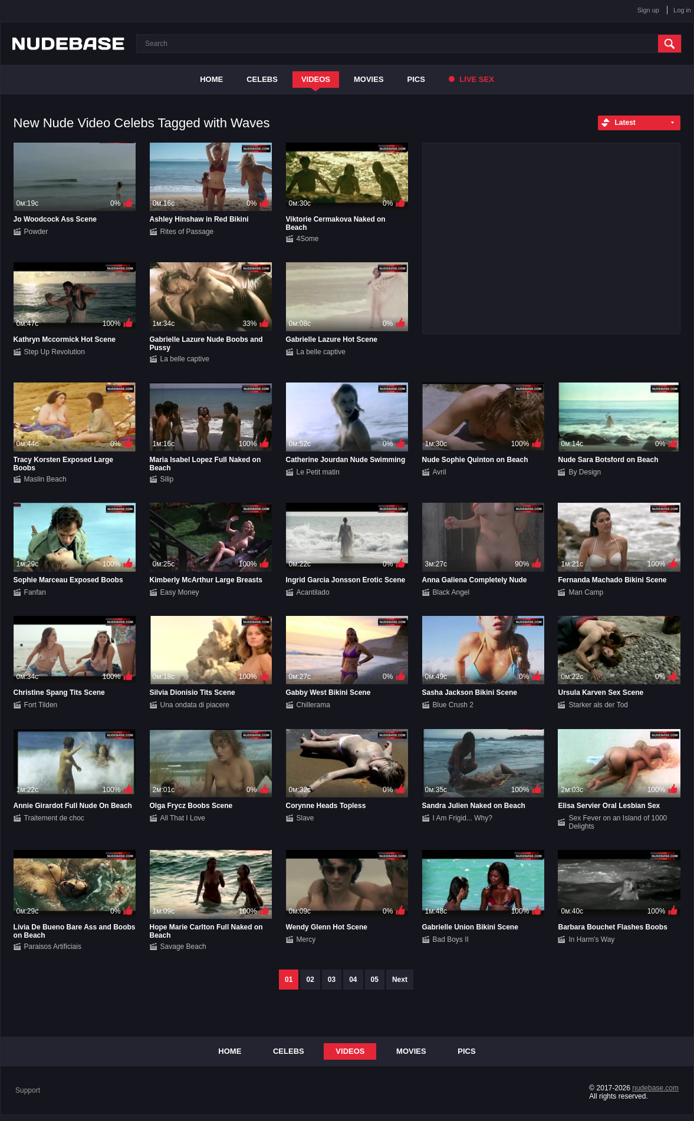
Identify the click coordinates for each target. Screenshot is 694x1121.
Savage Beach (183, 946)
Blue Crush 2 (453, 705)
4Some (308, 239)
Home (211, 79)
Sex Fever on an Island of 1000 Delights (617, 822)
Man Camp (585, 592)
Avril (439, 472)
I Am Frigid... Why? (462, 818)
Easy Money (179, 592)
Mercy (306, 939)
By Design (584, 472)
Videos (315, 79)
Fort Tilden (41, 705)
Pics (416, 79)
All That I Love (183, 818)
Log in (682, 10)
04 (353, 979)
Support (27, 1090)
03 (332, 979)
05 (375, 979)
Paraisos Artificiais (52, 946)
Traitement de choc (54, 818)
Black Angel (451, 592)
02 (310, 979)
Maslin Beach (45, 479)
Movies (369, 79)
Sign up (648, 10)
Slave (305, 818)
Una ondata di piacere (194, 705)
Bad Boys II (451, 939)
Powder (36, 232)
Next (399, 979)
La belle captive (184, 359)
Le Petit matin (318, 472)
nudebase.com (655, 1088)
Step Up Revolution (54, 352)
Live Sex (471, 79)
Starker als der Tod (598, 705)
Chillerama (313, 705)
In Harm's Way (591, 939)
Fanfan (35, 592)
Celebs (262, 79)
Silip (167, 479)
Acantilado (313, 592)
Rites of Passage (187, 232)
